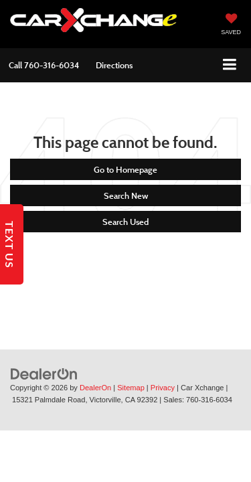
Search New (126, 195)
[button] (44, 65)
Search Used (125, 221)
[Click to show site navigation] (230, 65)
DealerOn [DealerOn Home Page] (95, 388)
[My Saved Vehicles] (231, 25)
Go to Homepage (125, 169)
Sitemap (131, 388)
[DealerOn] (44, 373)
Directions (114, 65)
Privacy (163, 388)
